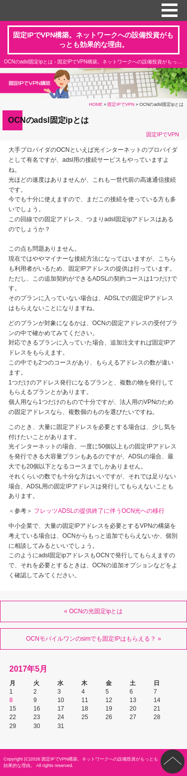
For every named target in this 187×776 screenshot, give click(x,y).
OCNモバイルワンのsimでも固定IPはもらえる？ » (93, 638)
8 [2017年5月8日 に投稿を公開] (11, 700)
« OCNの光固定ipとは (93, 611)
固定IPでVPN (120, 104)
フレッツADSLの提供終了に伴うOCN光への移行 (99, 510)
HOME (95, 104)
